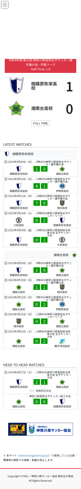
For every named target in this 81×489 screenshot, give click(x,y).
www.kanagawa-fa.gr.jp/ (34, 455)
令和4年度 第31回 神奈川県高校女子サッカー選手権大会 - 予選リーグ (41, 62)
